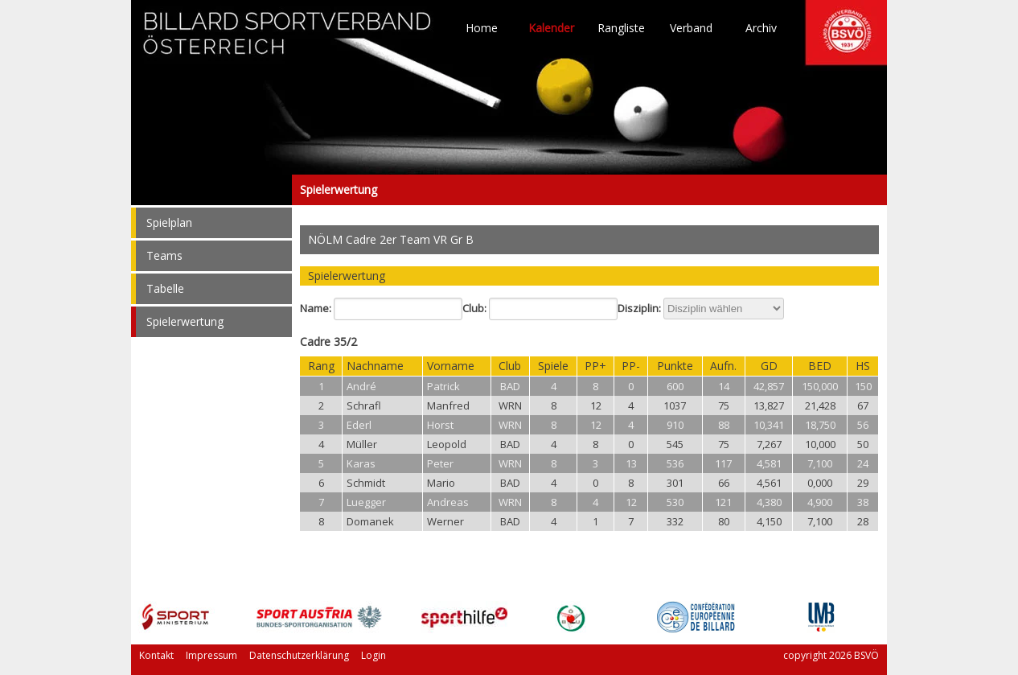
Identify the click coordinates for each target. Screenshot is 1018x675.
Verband (691, 28)
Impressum (211, 655)
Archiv (761, 28)
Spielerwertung (211, 190)
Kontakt (156, 655)
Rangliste (621, 28)
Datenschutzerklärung (299, 655)
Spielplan (169, 222)
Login (373, 655)
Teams (164, 255)
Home (482, 28)
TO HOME (288, 40)
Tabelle (165, 288)
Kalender (551, 28)
